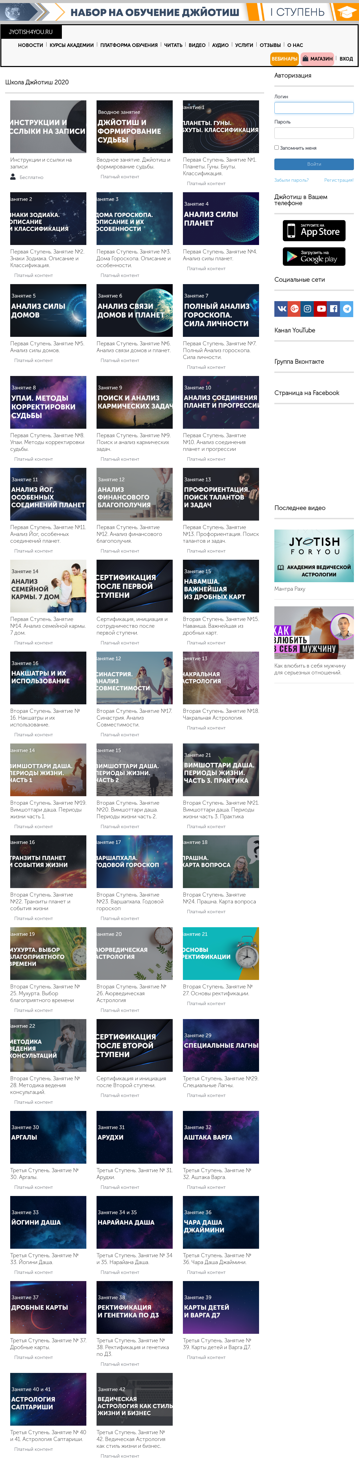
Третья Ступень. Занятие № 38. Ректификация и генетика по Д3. (133, 1347)
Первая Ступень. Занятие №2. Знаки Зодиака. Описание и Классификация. (47, 258)
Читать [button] (173, 45)
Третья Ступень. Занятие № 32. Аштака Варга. (217, 1173)
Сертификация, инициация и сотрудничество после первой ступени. (132, 626)
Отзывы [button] (270, 45)
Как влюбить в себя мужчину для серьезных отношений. (310, 669)
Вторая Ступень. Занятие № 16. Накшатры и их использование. (45, 718)
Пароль (282, 122)
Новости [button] (30, 45)
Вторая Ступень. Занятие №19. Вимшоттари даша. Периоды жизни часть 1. (48, 810)
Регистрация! (339, 180)
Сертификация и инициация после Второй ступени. (131, 1081)
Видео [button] (197, 45)
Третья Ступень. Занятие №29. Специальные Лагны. (220, 1081)
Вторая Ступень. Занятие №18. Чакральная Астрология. (221, 714)
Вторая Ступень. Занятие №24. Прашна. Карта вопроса (219, 898)
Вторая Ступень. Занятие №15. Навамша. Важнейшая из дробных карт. (221, 626)
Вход (346, 59)
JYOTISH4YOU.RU (31, 32)
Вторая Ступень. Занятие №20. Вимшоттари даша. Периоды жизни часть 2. (128, 810)
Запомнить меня (295, 148)
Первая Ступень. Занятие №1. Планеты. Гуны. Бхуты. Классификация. (219, 167)
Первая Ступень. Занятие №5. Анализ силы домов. (47, 347)
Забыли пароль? (291, 180)
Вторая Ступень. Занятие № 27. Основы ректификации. (218, 990)
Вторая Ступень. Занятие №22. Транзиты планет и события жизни (41, 901)
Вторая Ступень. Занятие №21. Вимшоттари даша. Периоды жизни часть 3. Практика (221, 810)
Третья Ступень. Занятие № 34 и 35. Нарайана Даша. (134, 1258)
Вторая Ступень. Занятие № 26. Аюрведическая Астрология (131, 993)
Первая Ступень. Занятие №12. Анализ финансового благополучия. (129, 534)
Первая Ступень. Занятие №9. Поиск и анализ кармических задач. (134, 442)
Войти (314, 164)
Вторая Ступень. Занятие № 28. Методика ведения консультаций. (45, 1085)
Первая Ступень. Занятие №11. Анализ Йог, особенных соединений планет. (48, 534)
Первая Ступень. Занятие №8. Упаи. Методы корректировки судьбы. (47, 442)
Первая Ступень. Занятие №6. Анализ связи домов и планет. (134, 347)
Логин (281, 97)
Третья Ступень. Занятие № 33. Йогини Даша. (44, 1258)
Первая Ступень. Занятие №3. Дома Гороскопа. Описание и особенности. (134, 258)
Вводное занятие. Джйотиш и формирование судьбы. (133, 163)
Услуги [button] (244, 45)
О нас (295, 45)
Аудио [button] (220, 45)
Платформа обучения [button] (129, 45)
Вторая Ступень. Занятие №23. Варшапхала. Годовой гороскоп (130, 901)
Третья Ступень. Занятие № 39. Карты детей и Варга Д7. (217, 1343)
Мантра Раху (289, 589)
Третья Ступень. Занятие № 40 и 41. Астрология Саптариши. (48, 1435)
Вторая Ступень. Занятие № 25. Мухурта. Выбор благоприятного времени (45, 993)
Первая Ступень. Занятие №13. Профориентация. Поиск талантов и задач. (221, 534)
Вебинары (284, 59)
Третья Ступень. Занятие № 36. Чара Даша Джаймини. (217, 1258)
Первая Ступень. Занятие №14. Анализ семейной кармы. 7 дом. (48, 626)
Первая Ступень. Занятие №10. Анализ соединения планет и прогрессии (214, 442)
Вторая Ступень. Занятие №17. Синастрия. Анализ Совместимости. (134, 718)
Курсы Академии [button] (72, 45)
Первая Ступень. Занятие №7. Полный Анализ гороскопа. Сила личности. (219, 350)
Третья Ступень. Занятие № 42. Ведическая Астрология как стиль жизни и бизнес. (131, 1439)
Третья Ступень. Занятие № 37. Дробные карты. (48, 1343)
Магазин (317, 58)
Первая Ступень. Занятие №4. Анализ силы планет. (220, 255)
